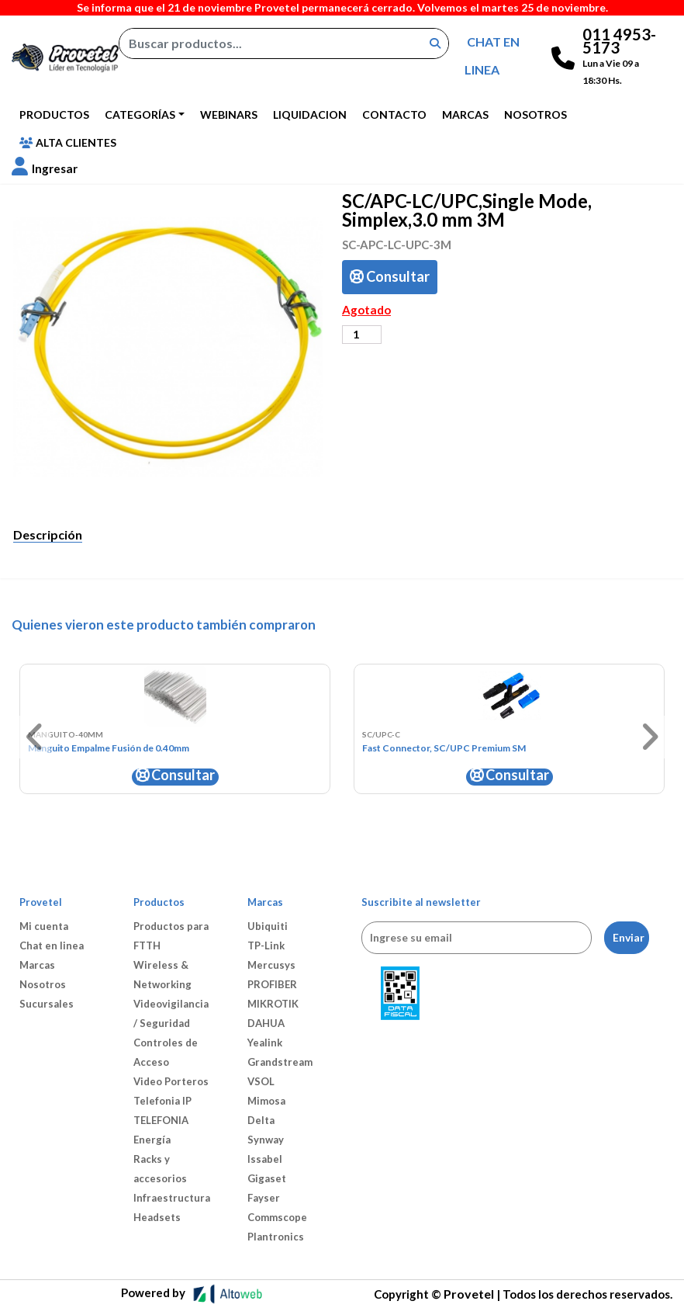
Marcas (465, 114)
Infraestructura (171, 1198)
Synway (265, 1139)
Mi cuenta (43, 926)
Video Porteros (171, 1081)
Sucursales (46, 1003)
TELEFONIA (160, 1120)
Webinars (228, 114)
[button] (45, 168)
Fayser (263, 1198)
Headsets (157, 1217)
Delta (261, 1120)
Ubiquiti (267, 926)
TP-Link (266, 945)
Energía (152, 1139)
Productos (54, 114)
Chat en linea (51, 945)
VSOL (261, 1081)
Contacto (394, 114)
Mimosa (266, 1101)
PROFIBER (272, 984)
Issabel (264, 1159)
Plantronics (275, 1236)
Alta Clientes (67, 142)
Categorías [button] (140, 114)
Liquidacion (310, 114)
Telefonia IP (162, 1101)
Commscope (277, 1217)
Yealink (264, 1042)
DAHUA (266, 1023)
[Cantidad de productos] (362, 334)
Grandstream (280, 1062)
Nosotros (535, 114)
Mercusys (271, 965)
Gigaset (266, 1178)
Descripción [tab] (47, 534)
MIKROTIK (273, 1003)
